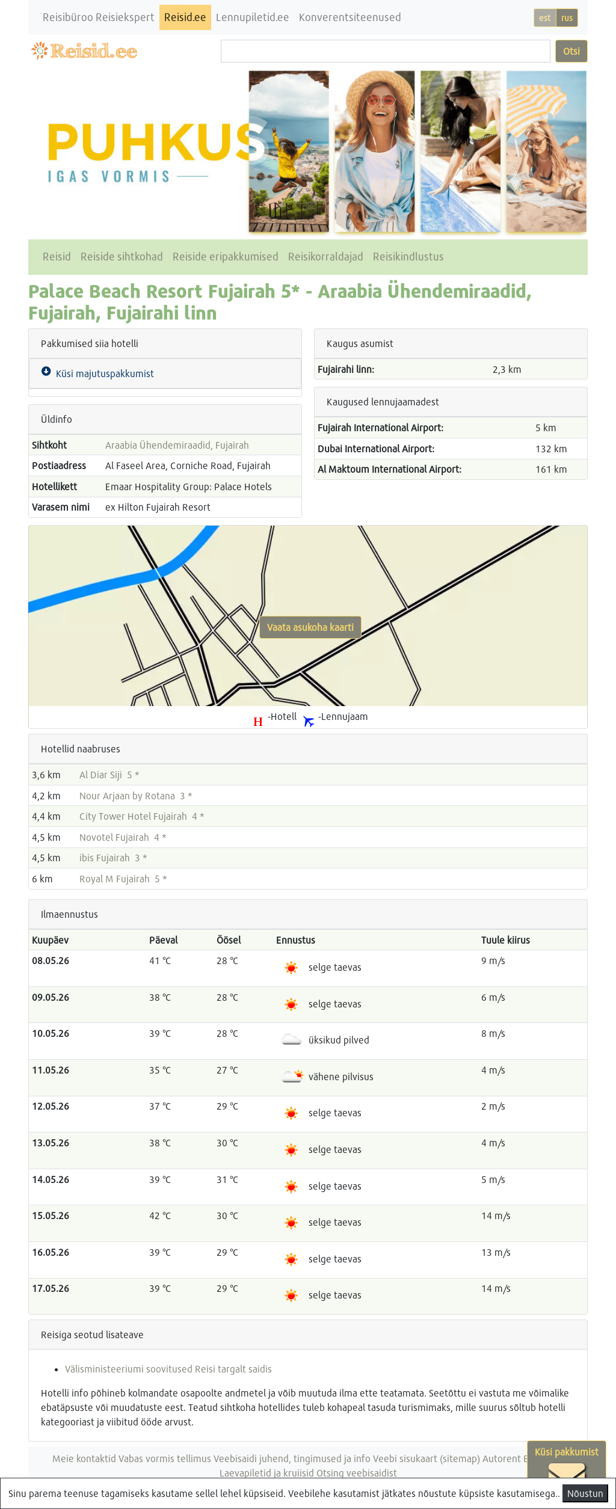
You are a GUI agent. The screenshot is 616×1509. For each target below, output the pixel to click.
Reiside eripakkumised (226, 256)
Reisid (57, 256)
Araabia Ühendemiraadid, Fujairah (177, 444)
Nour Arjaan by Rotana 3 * (135, 795)
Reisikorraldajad (325, 256)
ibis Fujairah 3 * (113, 857)
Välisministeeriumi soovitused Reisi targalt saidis (168, 1368)
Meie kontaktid (84, 1458)
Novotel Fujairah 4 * (123, 837)
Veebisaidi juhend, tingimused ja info (292, 1458)
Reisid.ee (185, 17)
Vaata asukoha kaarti (310, 627)
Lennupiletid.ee (252, 17)
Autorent (501, 1458)
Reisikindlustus (408, 256)
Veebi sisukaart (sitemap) (426, 1458)
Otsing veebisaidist (356, 1472)
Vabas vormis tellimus (165, 1458)
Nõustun (585, 1493)
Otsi (571, 51)
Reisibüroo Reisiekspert (99, 17)
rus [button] (567, 18)
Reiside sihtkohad (122, 256)
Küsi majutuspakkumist (102, 373)
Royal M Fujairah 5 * (123, 878)
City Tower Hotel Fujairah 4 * (142, 816)
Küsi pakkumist (567, 1470)
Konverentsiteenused (350, 17)
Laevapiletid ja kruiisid (267, 1472)
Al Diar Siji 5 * (109, 774)
